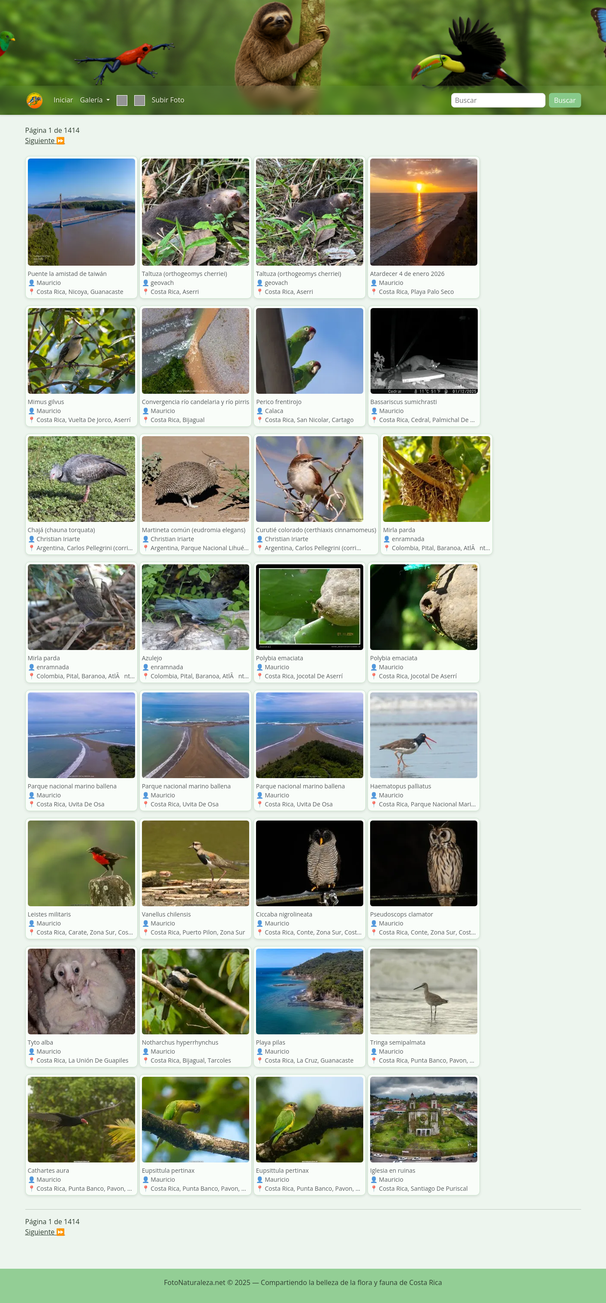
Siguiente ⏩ (45, 140)
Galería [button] (92, 100)
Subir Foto (168, 100)
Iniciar (63, 100)
